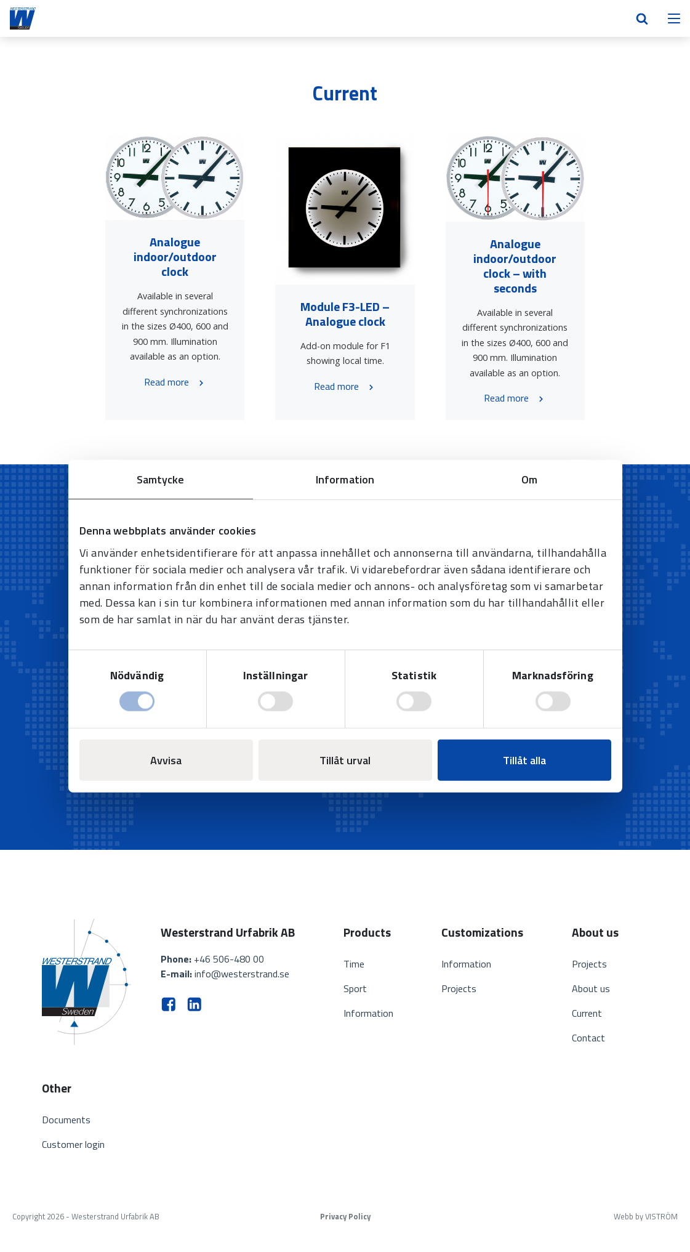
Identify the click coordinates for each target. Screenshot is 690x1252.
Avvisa (166, 760)
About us (591, 988)
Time (353, 963)
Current (587, 1013)
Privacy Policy (345, 1216)
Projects (458, 988)
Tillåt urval (345, 760)
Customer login (73, 1144)
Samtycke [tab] (161, 479)
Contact (588, 1037)
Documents (66, 1119)
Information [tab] (345, 479)
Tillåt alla (524, 760)
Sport (355, 988)
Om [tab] (529, 479)
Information (368, 1013)
